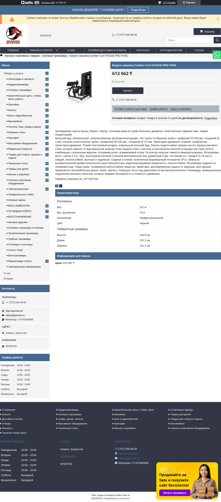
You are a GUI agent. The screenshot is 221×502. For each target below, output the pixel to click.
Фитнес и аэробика (18, 174)
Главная (13, 50)
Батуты (12, 110)
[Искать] (217, 40)
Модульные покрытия (20, 148)
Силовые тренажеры (69, 414)
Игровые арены (17, 200)
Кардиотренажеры (68, 409)
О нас (71, 50)
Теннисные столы (18, 163)
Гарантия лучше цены (14, 432)
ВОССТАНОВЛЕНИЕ (19, 216)
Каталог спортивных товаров (22, 55)
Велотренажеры (17, 255)
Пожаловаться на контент (116, 498)
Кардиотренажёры (18, 84)
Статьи (199, 50)
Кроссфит (13, 137)
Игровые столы (16, 132)
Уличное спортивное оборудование (190, 428)
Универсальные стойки (21, 194)
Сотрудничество (171, 50)
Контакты (143, 50)
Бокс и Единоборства (20, 115)
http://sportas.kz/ (14, 310)
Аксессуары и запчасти (21, 79)
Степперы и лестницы (20, 244)
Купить (127, 90)
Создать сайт (48, 2)
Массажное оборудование (22, 143)
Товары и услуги (41, 50)
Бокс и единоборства (126, 419)
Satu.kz (126, 495)
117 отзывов (169, 2)
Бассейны (13, 104)
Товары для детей (18, 169)
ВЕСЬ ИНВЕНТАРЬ (19, 205)
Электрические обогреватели (24, 266)
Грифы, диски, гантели (70, 419)
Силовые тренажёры (54, 55)
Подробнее (138, 9)
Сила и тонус (15, 250)
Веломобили (15, 121)
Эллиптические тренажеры (23, 233)
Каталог (6, 414)
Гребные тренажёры (19, 239)
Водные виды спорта (19, 261)
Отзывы (8, 278)
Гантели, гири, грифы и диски (24, 126)
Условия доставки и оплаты (107, 50)
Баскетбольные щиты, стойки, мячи (134, 409)
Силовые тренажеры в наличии (25, 227)
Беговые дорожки (18, 222)
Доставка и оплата (12, 419)
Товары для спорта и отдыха (186, 419)
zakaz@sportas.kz (15, 315)
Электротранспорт (18, 189)
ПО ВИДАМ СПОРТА (19, 211)
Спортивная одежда (181, 409)
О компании (8, 409)
